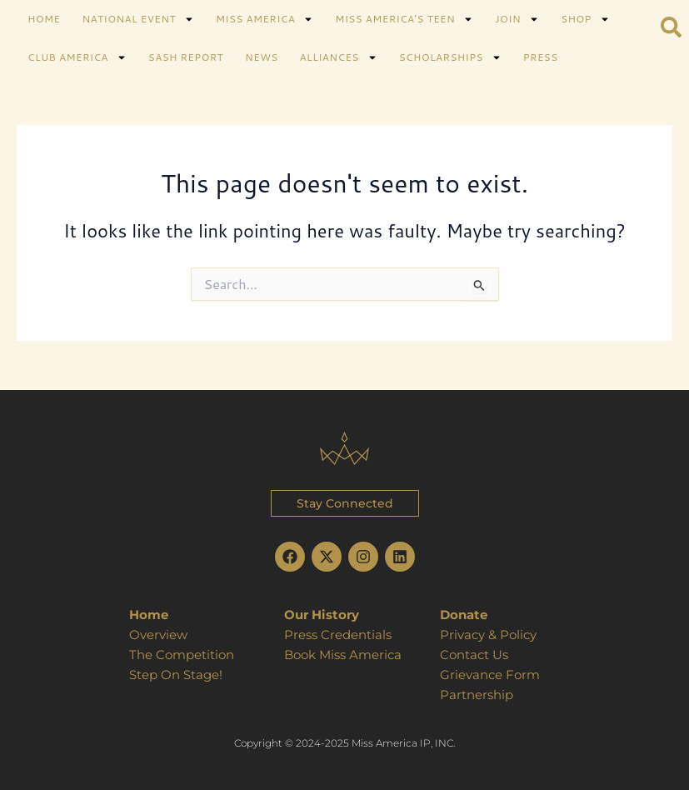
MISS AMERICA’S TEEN (404, 19)
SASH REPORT (185, 57)
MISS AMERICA (264, 19)
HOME (43, 19)
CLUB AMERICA (77, 57)
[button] (345, 503)
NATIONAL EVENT (137, 19)
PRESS (540, 57)
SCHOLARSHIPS (450, 57)
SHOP (585, 19)
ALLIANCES (338, 57)
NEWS (261, 57)
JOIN (517, 19)
